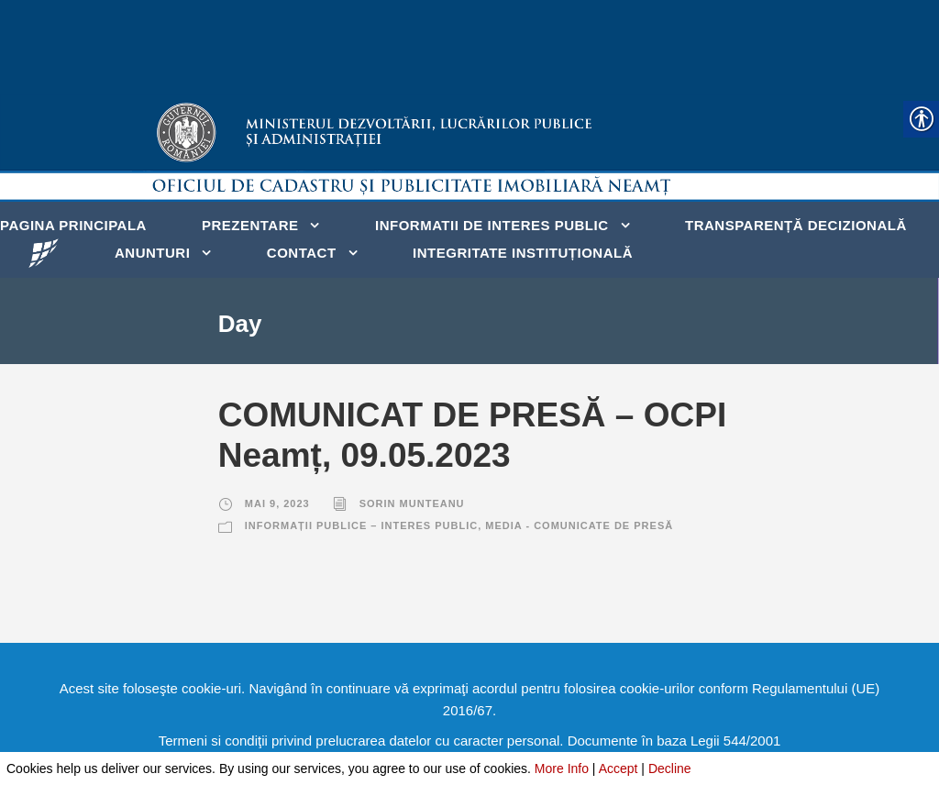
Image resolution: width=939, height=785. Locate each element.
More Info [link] (562, 768)
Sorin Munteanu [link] (412, 503)
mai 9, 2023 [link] (277, 503)
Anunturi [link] (152, 252)
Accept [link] (618, 768)
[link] (44, 252)
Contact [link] (302, 252)
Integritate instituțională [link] (523, 252)
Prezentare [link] (250, 225)
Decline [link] (669, 768)
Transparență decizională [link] (796, 225)
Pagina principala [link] (73, 225)
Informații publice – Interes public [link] (361, 525)
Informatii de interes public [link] (492, 225)
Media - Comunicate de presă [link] (579, 525)
